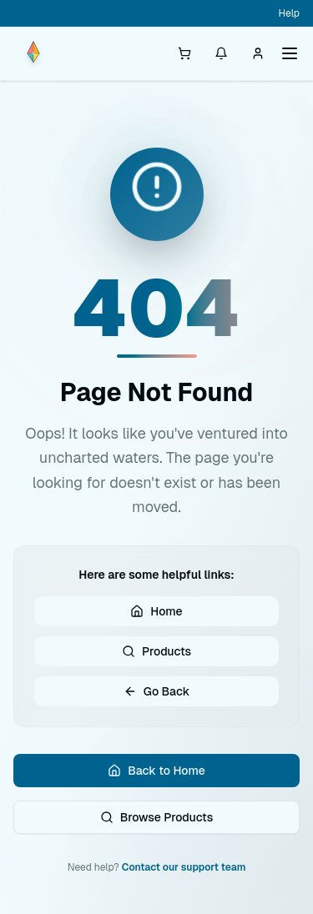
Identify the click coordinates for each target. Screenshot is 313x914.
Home (156, 611)
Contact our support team (184, 867)
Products (156, 651)
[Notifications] (221, 53)
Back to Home (156, 770)
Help (289, 13)
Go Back (156, 691)
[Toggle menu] (290, 53)
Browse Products (156, 817)
